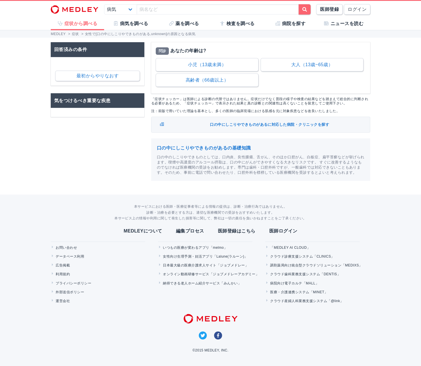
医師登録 (329, 9)
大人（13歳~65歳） (312, 64)
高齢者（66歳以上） (207, 80)
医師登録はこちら (237, 231)
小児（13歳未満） (207, 64)
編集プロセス (190, 231)
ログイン (357, 9)
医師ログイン (283, 231)
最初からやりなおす (97, 75)
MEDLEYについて (143, 231)
